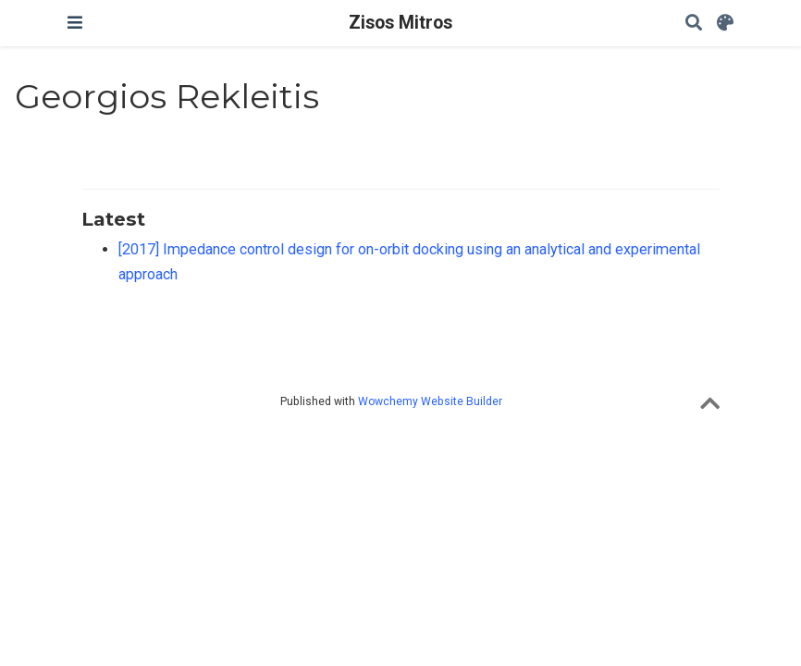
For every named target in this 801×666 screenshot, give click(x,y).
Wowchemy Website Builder (430, 401)
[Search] (693, 23)
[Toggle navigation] (75, 22)
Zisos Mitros (400, 22)
